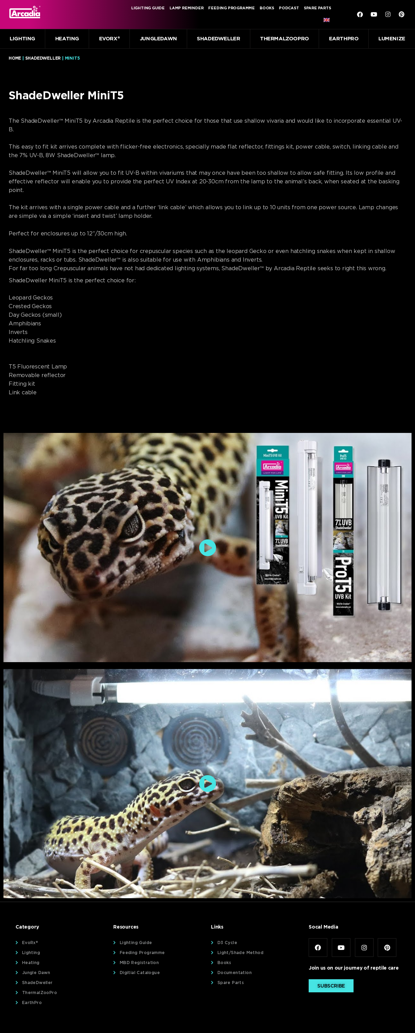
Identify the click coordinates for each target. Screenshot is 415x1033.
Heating (67, 39)
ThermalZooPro (284, 39)
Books (267, 8)
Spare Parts (317, 8)
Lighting (22, 39)
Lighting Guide (148, 8)
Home (15, 58)
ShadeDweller (218, 39)
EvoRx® (109, 39)
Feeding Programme (231, 8)
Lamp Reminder (186, 8)
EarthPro (344, 39)
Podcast (289, 8)
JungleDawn (158, 39)
